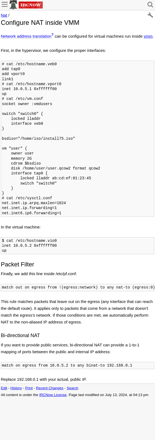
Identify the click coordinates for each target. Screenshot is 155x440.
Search (72, 388)
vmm (148, 36)
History (16, 388)
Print (29, 388)
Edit (4, 388)
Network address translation (26, 36)
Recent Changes (49, 388)
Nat (4, 15)
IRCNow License (53, 395)
